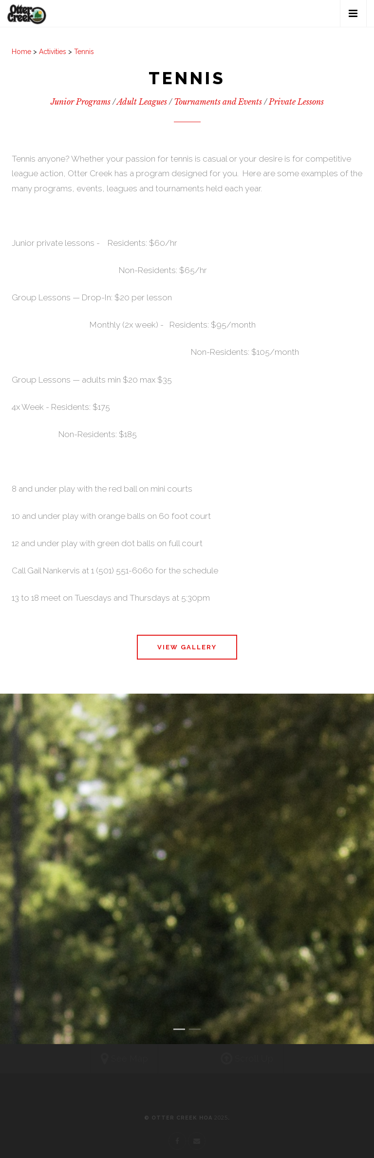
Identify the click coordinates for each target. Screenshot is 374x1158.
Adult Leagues (142, 102)
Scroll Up (249, 1059)
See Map (122, 1059)
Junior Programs (81, 102)
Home (21, 51)
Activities (52, 51)
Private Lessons (296, 102)
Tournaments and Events (218, 102)
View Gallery (187, 647)
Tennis (84, 51)
